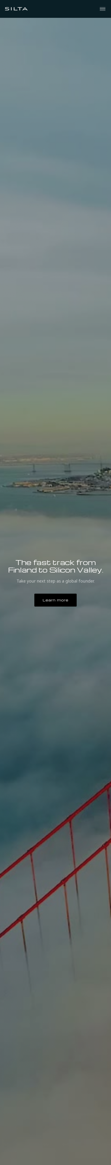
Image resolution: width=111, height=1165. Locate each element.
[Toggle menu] (102, 9)
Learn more (55, 600)
